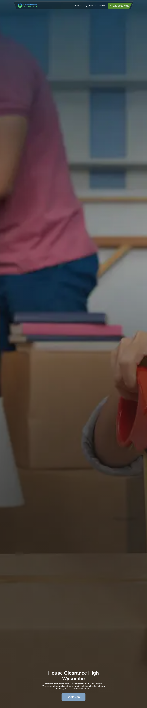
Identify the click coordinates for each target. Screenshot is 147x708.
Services (78, 6)
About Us (92, 6)
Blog (85, 6)
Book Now (73, 697)
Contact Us (102, 6)
